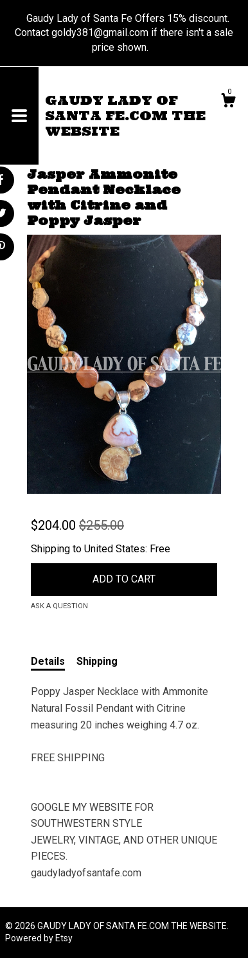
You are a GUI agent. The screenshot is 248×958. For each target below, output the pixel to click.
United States (114, 549)
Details (48, 661)
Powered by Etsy (39, 938)
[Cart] (228, 102)
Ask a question (59, 606)
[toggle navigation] (19, 116)
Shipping (97, 661)
